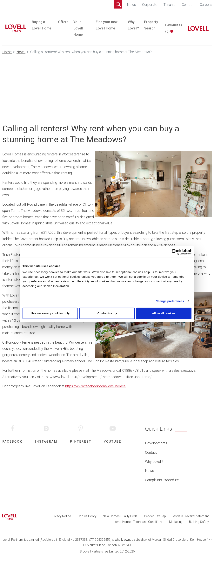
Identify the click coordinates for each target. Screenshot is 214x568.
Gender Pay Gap (155, 516)
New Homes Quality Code (120, 516)
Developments (156, 443)
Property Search (151, 25)
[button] (118, 4)
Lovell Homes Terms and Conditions (138, 522)
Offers (63, 22)
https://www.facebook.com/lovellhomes (95, 386)
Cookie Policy (87, 516)
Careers (206, 5)
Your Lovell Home (78, 28)
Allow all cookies (164, 313)
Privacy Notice (61, 516)
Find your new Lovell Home (106, 25)
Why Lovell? (133, 25)
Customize (107, 313)
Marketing (176, 522)
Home (7, 52)
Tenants (170, 5)
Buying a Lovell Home (41, 25)
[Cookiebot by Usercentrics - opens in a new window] (174, 252)
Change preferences (170, 301)
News (131, 5)
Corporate (149, 5)
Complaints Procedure (162, 480)
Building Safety (199, 522)
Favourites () (173, 28)
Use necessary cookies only (50, 313)
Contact (188, 5)
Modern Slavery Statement (190, 516)
